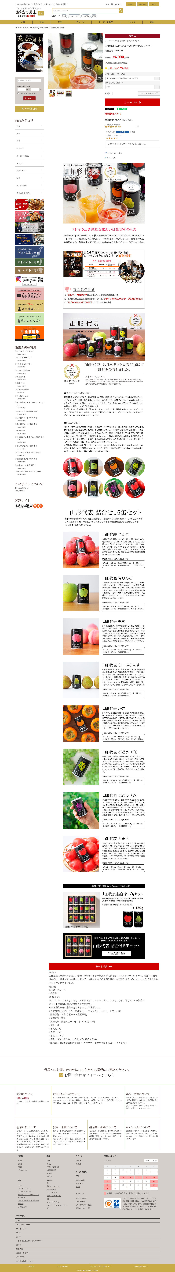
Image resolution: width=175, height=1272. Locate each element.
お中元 (18, 1245)
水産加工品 (22, 1207)
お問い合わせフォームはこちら (89, 1075)
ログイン (154, 4)
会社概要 (31, 1266)
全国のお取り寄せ (23, 193)
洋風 (49, 1161)
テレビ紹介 (86, 16)
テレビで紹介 (22, 185)
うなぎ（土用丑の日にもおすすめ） (29, 1241)
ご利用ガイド (37, 4)
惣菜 (60, 22)
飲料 (77, 1176)
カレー (49, 1180)
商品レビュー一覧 (83, 1208)
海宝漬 (20, 1204)
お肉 (23, 22)
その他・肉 (22, 1170)
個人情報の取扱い (141, 1267)
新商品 (94, 16)
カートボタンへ (103, 966)
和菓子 (78, 1164)
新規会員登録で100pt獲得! (117, 63)
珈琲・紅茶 (80, 1180)
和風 (49, 1164)
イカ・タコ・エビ (25, 1191)
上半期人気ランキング (24, 1261)
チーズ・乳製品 (106, 22)
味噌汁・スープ (53, 1186)
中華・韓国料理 (53, 1167)
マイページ (80, 1194)
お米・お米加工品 (54, 1196)
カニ (20, 1185)
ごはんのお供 (52, 1192)
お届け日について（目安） (116, 74)
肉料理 (49, 1173)
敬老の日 (19, 1249)
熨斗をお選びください (114, 83)
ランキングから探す (29, 109)
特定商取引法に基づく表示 (101, 1267)
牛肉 (20, 1161)
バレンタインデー (23, 1225)
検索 (121, 10)
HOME (18, 28)
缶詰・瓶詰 (51, 1189)
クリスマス (20, 1257)
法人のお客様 (61, 4)
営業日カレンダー (111, 1156)
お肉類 (20, 1156)
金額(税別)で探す (23, 86)
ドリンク (131, 22)
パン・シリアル (53, 1202)
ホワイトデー (21, 1229)
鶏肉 (20, 1167)
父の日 (18, 1237)
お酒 (78, 1187)
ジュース (79, 1184)
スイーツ (80, 22)
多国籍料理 (51, 1170)
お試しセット (22, 171)
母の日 (64, 16)
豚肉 (20, 1164)
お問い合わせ (49, 4)
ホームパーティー (74, 16)
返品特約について (113, 114)
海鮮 (42, 22)
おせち (18, 1221)
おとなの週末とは (23, 4)
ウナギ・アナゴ (24, 1188)
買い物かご (131, 4)
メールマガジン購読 (83, 1205)
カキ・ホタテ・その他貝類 (28, 1201)
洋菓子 (78, 1161)
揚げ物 (49, 1176)
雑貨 (152, 22)
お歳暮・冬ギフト (23, 1253)
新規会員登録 (142, 4)
